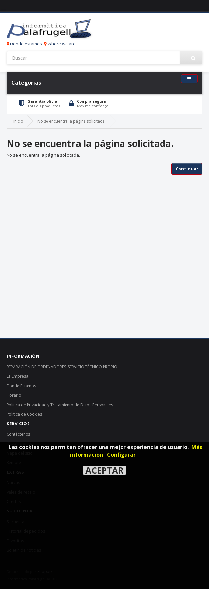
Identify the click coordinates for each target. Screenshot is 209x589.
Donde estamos (24, 44)
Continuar (187, 169)
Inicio (18, 121)
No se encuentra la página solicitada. (71, 121)
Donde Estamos (21, 386)
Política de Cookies (24, 414)
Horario (14, 395)
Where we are (60, 44)
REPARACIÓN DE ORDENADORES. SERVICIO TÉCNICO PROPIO (62, 367)
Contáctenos (18, 434)
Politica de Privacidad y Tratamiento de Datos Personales (60, 404)
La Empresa (17, 376)
